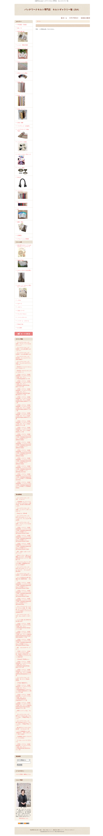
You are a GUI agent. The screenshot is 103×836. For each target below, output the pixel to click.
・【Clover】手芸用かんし (22, 659)
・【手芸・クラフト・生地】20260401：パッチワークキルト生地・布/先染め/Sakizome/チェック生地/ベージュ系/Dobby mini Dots (23, 469)
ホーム (39, 21)
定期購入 (19, 235)
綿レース (19, 28)
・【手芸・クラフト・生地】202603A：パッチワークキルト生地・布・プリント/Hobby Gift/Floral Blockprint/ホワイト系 (23, 672)
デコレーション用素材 (23, 239)
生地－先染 (24, 87)
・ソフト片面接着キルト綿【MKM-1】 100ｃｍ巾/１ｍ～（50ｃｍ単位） (23, 733)
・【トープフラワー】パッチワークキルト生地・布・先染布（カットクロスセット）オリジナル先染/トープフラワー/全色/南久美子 (23, 609)
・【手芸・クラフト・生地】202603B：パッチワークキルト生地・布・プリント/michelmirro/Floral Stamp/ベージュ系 (23, 626)
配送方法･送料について (58, 829)
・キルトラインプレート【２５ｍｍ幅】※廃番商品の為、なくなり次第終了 (23, 563)
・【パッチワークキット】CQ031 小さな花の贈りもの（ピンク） (23, 349)
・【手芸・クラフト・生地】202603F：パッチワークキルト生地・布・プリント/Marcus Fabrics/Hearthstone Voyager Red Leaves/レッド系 (23, 634)
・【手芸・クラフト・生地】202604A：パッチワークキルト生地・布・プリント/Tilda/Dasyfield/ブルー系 (23, 376)
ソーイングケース (22, 317)
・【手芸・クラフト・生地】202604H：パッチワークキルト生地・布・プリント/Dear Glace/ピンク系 (23, 430)
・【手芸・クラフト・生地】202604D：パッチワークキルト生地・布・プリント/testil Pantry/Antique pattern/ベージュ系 (23, 399)
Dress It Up (20, 324)
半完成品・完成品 (22, 24)
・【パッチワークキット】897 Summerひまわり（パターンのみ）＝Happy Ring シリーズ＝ (23, 723)
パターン (19, 307)
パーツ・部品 (24, 171)
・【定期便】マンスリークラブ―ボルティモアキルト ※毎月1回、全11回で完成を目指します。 (23, 504)
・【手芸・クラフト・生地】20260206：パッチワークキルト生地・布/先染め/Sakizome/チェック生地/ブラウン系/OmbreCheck (23, 601)
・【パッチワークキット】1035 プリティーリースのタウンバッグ (23, 344)
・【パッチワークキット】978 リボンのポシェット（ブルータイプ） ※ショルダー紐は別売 (23, 569)
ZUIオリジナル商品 (24, 75)
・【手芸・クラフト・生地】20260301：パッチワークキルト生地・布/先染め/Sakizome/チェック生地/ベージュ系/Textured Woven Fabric (23, 642)
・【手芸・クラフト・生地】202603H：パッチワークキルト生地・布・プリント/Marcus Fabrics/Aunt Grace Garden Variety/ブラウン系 (23, 705)
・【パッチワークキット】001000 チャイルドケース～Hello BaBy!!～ (23, 358)
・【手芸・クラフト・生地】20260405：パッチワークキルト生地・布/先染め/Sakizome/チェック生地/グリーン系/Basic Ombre (23, 437)
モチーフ (19, 303)
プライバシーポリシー (69, 829)
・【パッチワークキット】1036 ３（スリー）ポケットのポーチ (23, 510)
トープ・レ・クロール (23, 321)
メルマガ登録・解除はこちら (23, 774)
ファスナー (24, 194)
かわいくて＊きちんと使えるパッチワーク (24, 291)
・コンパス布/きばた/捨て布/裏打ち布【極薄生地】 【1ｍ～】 (23, 579)
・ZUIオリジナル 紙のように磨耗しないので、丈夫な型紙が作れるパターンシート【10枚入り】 (23, 557)
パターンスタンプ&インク (24, 159)
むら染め (19, 327)
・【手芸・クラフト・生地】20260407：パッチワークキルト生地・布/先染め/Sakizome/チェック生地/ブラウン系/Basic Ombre (23, 461)
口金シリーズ (20, 310)
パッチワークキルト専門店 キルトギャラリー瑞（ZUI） (52, 9)
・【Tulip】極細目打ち (21, 683)
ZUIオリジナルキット (24, 53)
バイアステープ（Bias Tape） (24, 134)
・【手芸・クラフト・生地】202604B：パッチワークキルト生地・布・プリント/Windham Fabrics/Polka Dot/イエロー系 (23, 383)
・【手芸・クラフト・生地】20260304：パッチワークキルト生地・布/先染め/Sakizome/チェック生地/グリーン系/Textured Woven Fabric (23, 585)
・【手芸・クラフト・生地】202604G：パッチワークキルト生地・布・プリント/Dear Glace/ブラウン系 (23, 423)
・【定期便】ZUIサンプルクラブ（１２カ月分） (23, 737)
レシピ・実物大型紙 (22, 45)
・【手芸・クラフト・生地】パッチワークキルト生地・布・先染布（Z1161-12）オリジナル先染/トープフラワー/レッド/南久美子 (23, 654)
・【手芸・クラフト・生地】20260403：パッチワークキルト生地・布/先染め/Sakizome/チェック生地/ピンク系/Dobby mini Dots (23, 477)
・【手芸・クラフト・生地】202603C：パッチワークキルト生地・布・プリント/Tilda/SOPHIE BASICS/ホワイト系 (23, 746)
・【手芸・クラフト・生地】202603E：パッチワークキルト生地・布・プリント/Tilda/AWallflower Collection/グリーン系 (23, 697)
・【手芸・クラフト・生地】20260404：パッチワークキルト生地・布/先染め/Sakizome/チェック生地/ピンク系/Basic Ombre (23, 485)
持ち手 (24, 182)
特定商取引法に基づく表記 (36, 829)
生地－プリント (24, 100)
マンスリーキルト (22, 314)
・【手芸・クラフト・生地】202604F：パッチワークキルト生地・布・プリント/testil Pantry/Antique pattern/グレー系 (23, 415)
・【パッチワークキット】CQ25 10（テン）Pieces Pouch (23, 679)
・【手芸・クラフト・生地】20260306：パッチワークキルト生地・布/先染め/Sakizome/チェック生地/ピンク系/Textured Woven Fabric (23, 530)
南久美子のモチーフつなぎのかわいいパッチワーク (24, 250)
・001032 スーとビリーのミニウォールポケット (23, 367)
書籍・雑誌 (24, 227)
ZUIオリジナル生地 (24, 66)
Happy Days (24, 263)
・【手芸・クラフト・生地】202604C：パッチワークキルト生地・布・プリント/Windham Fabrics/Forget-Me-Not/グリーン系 (23, 391)
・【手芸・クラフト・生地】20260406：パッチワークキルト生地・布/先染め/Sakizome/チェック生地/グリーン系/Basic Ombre (23, 445)
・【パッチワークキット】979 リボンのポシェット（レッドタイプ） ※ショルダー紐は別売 (23, 518)
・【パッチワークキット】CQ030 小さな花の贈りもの (23, 353)
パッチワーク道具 (24, 146)
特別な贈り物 (24, 36)
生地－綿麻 (20, 122)
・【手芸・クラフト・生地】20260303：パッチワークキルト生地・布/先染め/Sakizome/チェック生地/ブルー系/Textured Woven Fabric (23, 546)
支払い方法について (47, 829)
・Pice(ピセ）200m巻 (21, 513)
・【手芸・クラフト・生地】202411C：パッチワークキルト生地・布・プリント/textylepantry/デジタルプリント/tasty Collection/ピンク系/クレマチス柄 (23, 689)
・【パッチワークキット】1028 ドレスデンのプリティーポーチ (23, 363)
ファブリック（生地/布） (23, 126)
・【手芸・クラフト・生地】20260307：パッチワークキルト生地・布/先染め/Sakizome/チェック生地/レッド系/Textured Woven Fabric (23, 593)
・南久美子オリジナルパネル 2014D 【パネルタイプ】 (23, 728)
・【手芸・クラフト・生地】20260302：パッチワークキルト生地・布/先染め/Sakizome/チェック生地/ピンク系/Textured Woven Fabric (23, 538)
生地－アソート (24, 114)
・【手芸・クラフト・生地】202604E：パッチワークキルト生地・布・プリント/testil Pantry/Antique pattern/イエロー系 (23, 407)
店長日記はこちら (23, 818)
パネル (19, 300)
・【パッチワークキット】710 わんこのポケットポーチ (23, 616)
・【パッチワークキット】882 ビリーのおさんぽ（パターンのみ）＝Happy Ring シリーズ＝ (23, 716)
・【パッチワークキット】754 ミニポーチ (23, 498)
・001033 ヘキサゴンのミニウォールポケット (23, 371)
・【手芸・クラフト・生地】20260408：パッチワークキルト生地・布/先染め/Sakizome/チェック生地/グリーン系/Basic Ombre (23, 453)
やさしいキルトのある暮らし (24, 276)
